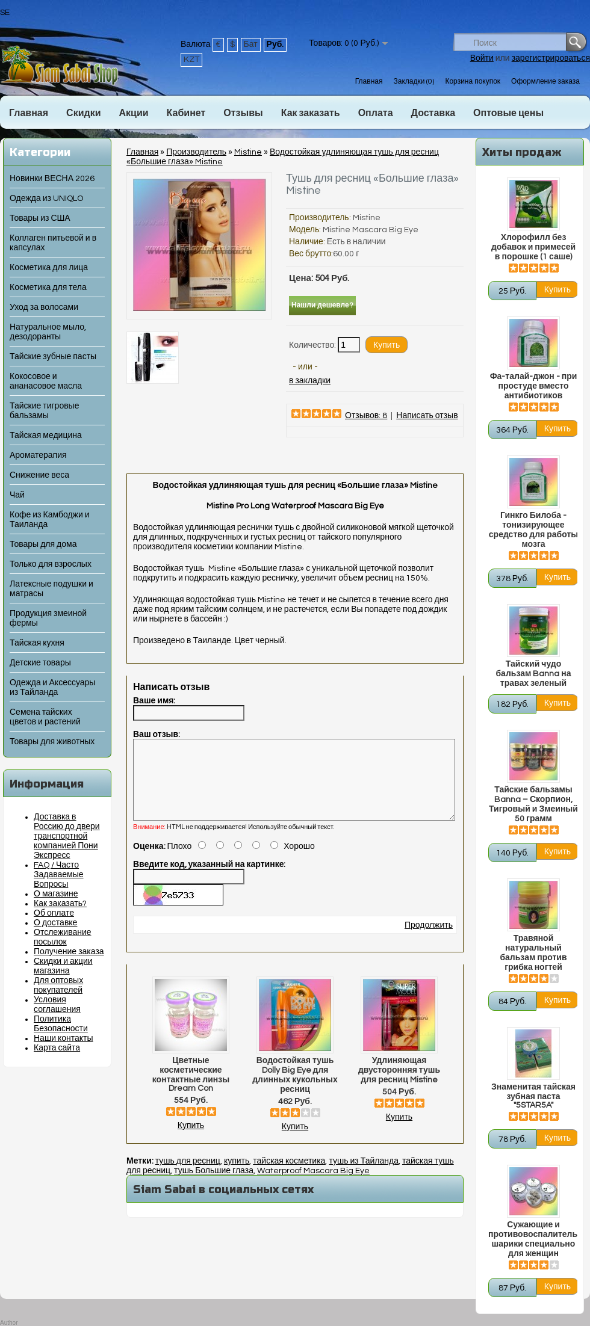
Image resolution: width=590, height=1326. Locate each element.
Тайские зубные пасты (53, 357)
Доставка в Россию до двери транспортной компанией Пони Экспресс (67, 836)
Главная (369, 81)
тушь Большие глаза (213, 1185)
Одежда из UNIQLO (46, 198)
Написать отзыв (427, 416)
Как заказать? (60, 903)
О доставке (55, 923)
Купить (191, 1140)
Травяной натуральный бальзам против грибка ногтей (533, 953)
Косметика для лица (49, 268)
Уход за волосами (44, 307)
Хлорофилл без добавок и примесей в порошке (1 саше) (533, 247)
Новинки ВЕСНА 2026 (52, 178)
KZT (191, 59)
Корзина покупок (472, 81)
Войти (482, 58)
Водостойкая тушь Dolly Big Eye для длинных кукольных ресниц (295, 1089)
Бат (251, 44)
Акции (133, 113)
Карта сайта (57, 1048)
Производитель (196, 152)
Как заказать (310, 113)
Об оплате (54, 913)
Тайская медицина (46, 435)
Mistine (248, 152)
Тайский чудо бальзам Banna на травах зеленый (533, 674)
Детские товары (40, 663)
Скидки (83, 113)
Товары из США (40, 218)
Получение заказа (69, 952)
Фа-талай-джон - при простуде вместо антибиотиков (533, 386)
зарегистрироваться (551, 58)
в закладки (310, 381)
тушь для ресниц (187, 1175)
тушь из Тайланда (364, 1175)
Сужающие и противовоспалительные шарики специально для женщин (533, 1239)
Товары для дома (43, 544)
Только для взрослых (51, 564)
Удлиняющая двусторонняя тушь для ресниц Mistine (399, 1085)
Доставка (433, 113)
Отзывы (242, 113)
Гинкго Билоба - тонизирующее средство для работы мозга (533, 530)
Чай (17, 495)
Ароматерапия (38, 455)
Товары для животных (52, 742)
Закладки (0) (413, 81)
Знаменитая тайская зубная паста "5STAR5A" (533, 1096)
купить (236, 1175)
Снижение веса (39, 475)
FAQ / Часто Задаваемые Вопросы (59, 875)
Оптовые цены (508, 113)
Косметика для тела (48, 287)
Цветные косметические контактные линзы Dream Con (190, 1089)
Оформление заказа (545, 81)
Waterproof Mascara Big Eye (313, 1185)
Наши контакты (63, 1038)
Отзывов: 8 (366, 416)
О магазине (56, 894)
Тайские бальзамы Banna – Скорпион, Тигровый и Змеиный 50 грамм (533, 804)
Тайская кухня (37, 643)
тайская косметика (289, 1175)
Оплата (375, 113)
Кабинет (186, 113)
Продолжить (429, 940)
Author (8, 1322)
